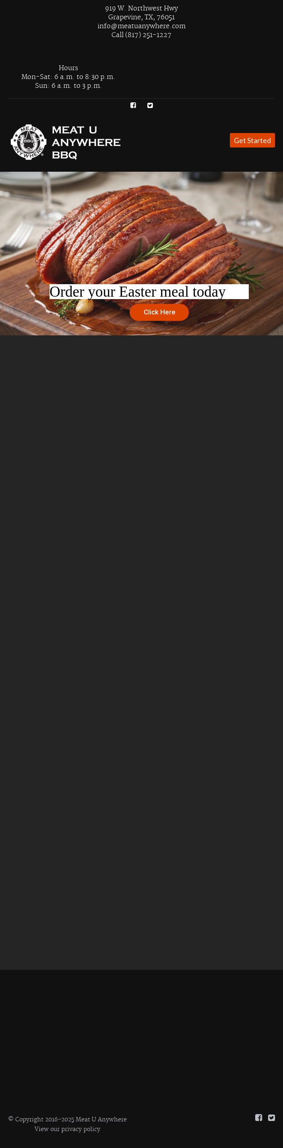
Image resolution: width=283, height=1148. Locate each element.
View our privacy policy (67, 1129)
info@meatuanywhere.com (141, 26)
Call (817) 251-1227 (141, 35)
